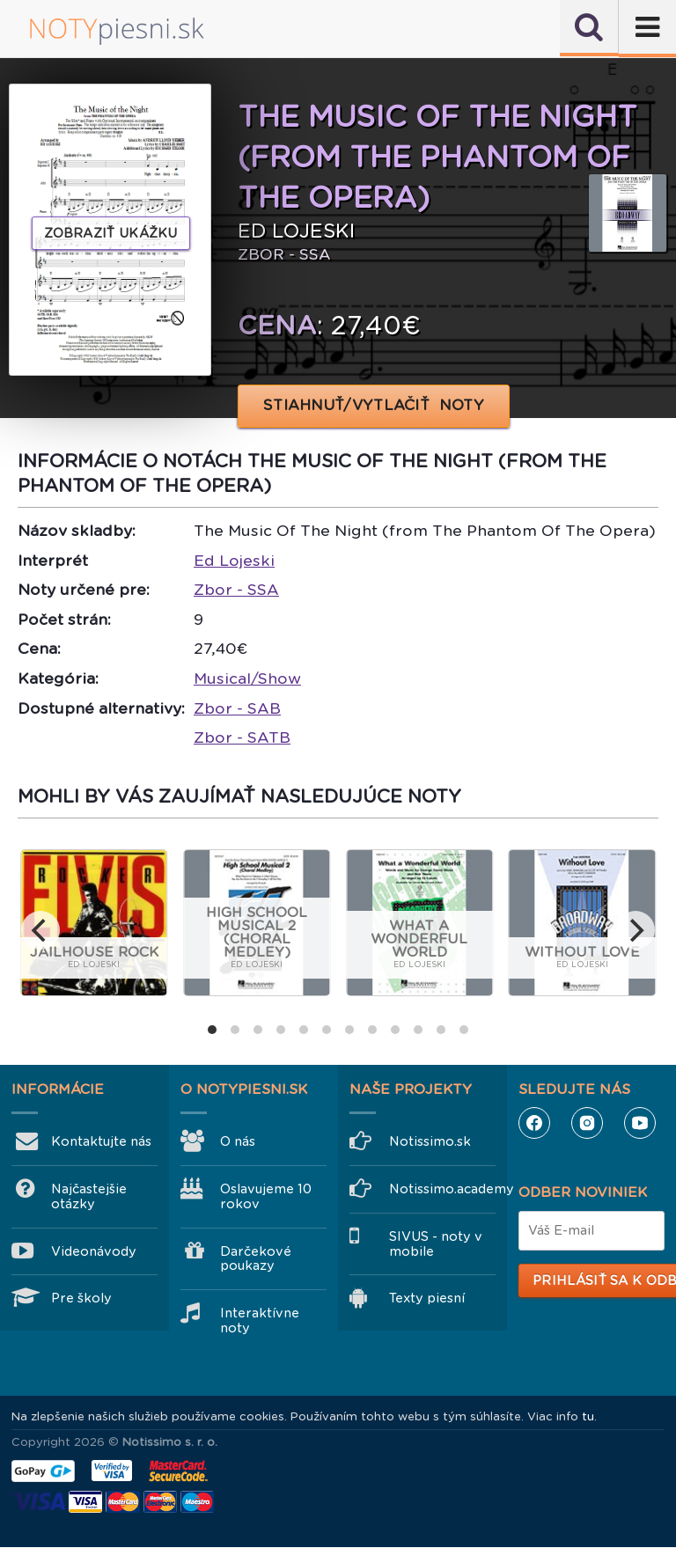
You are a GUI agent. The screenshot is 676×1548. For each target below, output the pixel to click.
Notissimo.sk (430, 1141)
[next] (635, 930)
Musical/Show (247, 678)
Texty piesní (427, 1298)
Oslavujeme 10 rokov (266, 1196)
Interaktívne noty (259, 1320)
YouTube (640, 1123)
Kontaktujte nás (101, 1141)
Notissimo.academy (442, 1189)
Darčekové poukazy (255, 1258)
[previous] (40, 930)
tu (588, 1416)
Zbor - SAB (237, 708)
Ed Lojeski (234, 560)
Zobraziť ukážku (111, 233)
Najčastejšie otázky (89, 1196)
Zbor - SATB (242, 737)
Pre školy (81, 1298)
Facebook (534, 1123)
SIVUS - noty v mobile (435, 1243)
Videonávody (93, 1251)
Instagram (587, 1123)
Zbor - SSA (236, 589)
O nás (237, 1141)
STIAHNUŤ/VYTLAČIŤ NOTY (373, 405)
